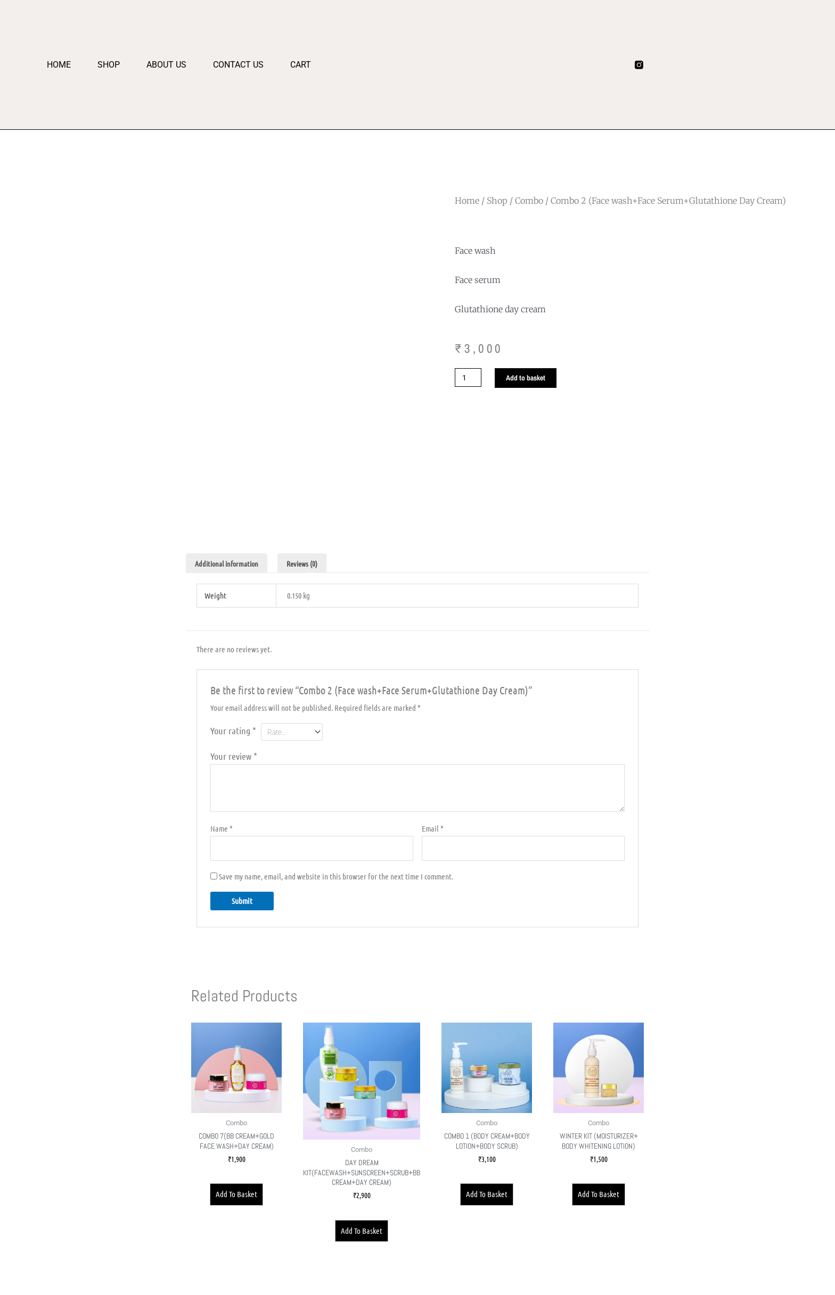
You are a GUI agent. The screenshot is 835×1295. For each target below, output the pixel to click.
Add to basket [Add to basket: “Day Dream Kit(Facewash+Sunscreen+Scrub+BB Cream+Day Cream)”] (363, 1250)
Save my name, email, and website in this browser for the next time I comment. (336, 882)
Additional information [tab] (230, 563)
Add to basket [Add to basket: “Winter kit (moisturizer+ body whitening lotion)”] (600, 1198)
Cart (300, 65)
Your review (233, 760)
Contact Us (238, 65)
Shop (108, 65)
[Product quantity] (469, 378)
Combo (529, 200)
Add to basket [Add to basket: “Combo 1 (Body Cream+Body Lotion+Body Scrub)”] (492, 1208)
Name (221, 832)
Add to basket (530, 378)
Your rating (233, 732)
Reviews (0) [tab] (311, 563)
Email (433, 832)
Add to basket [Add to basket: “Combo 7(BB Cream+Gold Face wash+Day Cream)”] (234, 1197)
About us (166, 65)
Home (59, 65)
